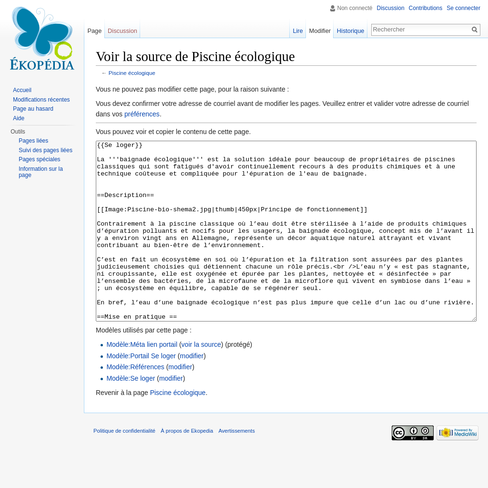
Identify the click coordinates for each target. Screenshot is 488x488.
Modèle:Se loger (130, 414)
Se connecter (463, 8)
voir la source (201, 380)
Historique (351, 30)
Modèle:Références (135, 402)
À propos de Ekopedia (187, 466)
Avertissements (236, 466)
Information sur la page (41, 172)
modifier (191, 391)
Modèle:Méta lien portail (141, 380)
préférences (142, 114)
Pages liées (33, 140)
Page (94, 30)
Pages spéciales (39, 159)
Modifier (320, 30)
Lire (298, 30)
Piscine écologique (132, 73)
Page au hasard (33, 108)
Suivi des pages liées (45, 150)
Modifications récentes (41, 99)
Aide (18, 118)
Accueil (22, 90)
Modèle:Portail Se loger (141, 391)
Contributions (426, 8)
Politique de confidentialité (124, 466)
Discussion (391, 8)
